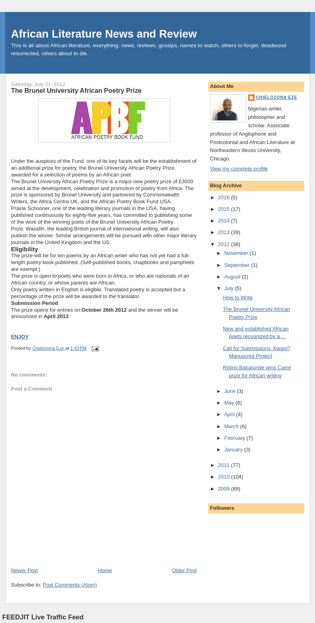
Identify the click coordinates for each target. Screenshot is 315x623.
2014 (224, 221)
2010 (224, 477)
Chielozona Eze (276, 97)
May (229, 403)
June (230, 391)
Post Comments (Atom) (70, 585)
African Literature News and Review (104, 34)
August (233, 277)
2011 (224, 465)
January (234, 450)
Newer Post (24, 570)
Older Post (184, 570)
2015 (224, 209)
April (230, 414)
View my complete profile (239, 169)
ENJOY (20, 337)
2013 (224, 232)
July (229, 288)
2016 (224, 197)
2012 (224, 244)
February (235, 438)
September (237, 265)
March (232, 426)
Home (105, 570)
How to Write (238, 297)
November (237, 253)
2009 (224, 489)
